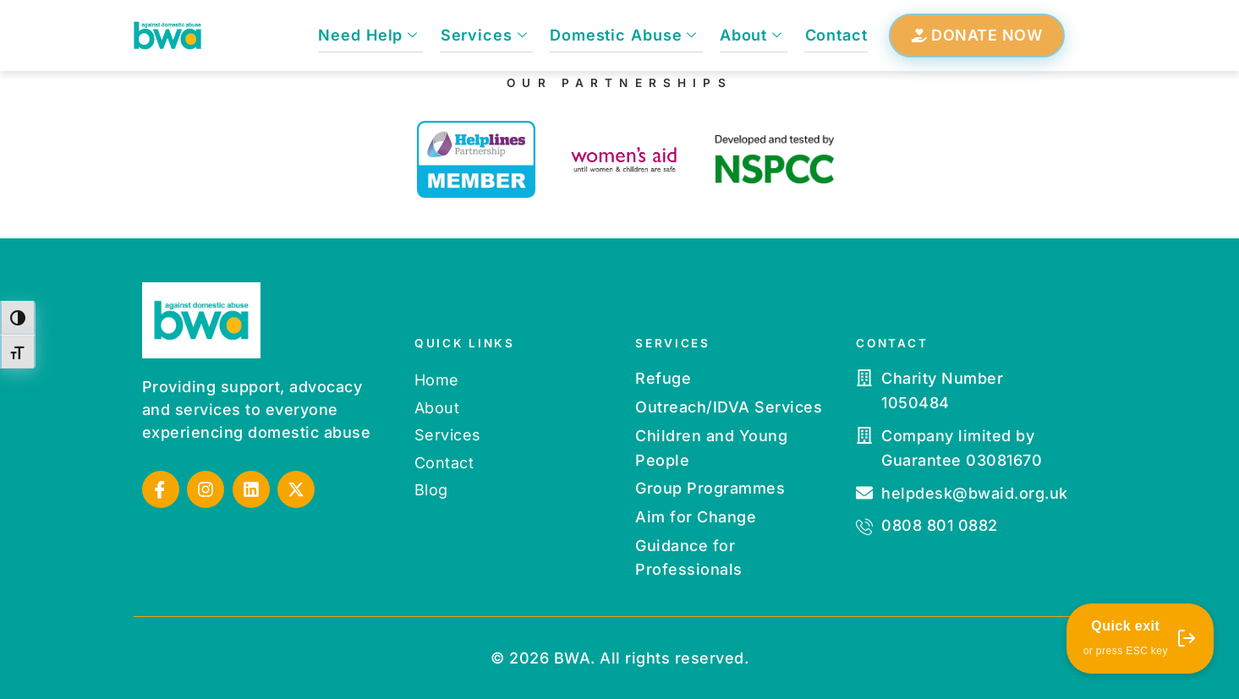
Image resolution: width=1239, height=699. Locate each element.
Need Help (372, 35)
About (752, 35)
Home (436, 380)
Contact (837, 35)
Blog (431, 490)
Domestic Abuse (625, 35)
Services (487, 35)
